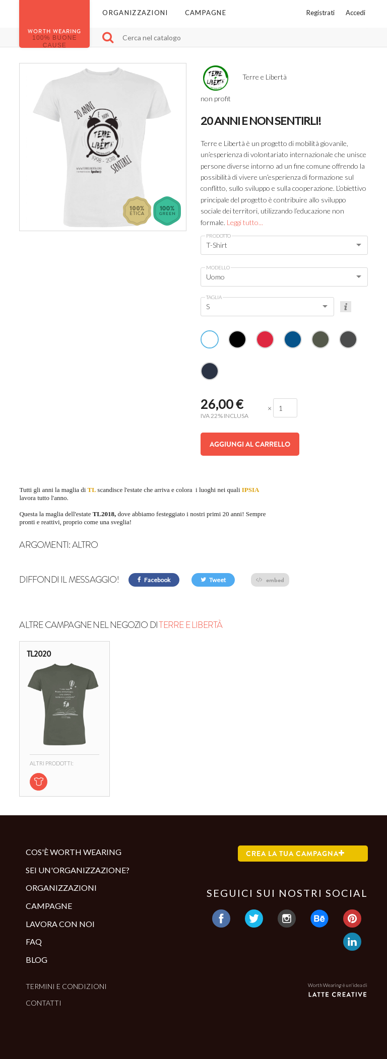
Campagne (205, 13)
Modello (218, 267)
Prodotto (218, 236)
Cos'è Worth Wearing (73, 852)
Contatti (43, 1003)
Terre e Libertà (190, 624)
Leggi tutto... (245, 222)
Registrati (320, 13)
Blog (36, 959)
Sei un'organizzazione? (78, 870)
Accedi (355, 13)
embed (270, 580)
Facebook (154, 580)
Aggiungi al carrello (250, 444)
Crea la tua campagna (295, 854)
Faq (34, 941)
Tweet (213, 580)
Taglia (214, 297)
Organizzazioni (135, 13)
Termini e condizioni (66, 986)
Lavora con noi (60, 924)
